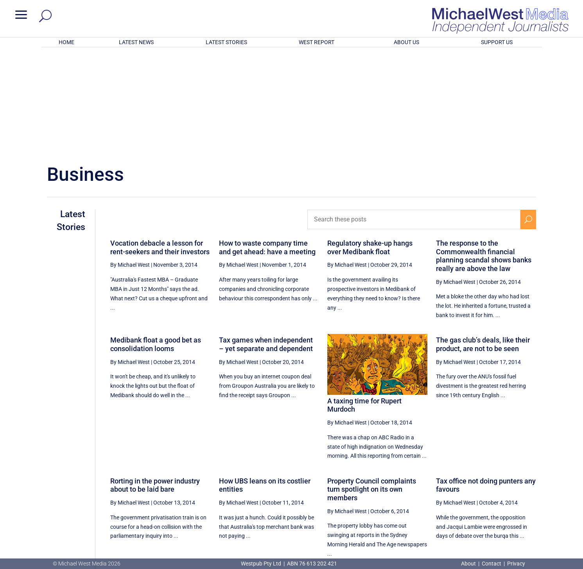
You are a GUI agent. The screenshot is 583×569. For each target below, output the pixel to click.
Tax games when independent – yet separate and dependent (266, 242)
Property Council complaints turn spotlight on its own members (371, 387)
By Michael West (130, 162)
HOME (66, 42)
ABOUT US (406, 42)
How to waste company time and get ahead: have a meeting (267, 145)
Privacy (516, 563)
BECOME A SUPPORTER (542, 515)
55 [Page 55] (470, 486)
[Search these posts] (413, 117)
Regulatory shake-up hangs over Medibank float (370, 145)
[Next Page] (528, 485)
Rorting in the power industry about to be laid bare (155, 383)
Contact (491, 563)
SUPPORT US (497, 42)
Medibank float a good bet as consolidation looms (155, 242)
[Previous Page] (412, 485)
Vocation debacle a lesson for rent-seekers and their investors (160, 145)
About (469, 563)
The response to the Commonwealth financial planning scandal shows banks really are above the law (483, 153)
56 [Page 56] (490, 486)
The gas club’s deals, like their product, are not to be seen (483, 242)
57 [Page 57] (510, 486)
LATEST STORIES (226, 42)
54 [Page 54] (450, 486)
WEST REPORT (316, 42)
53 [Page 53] (431, 486)
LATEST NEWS (136, 42)
